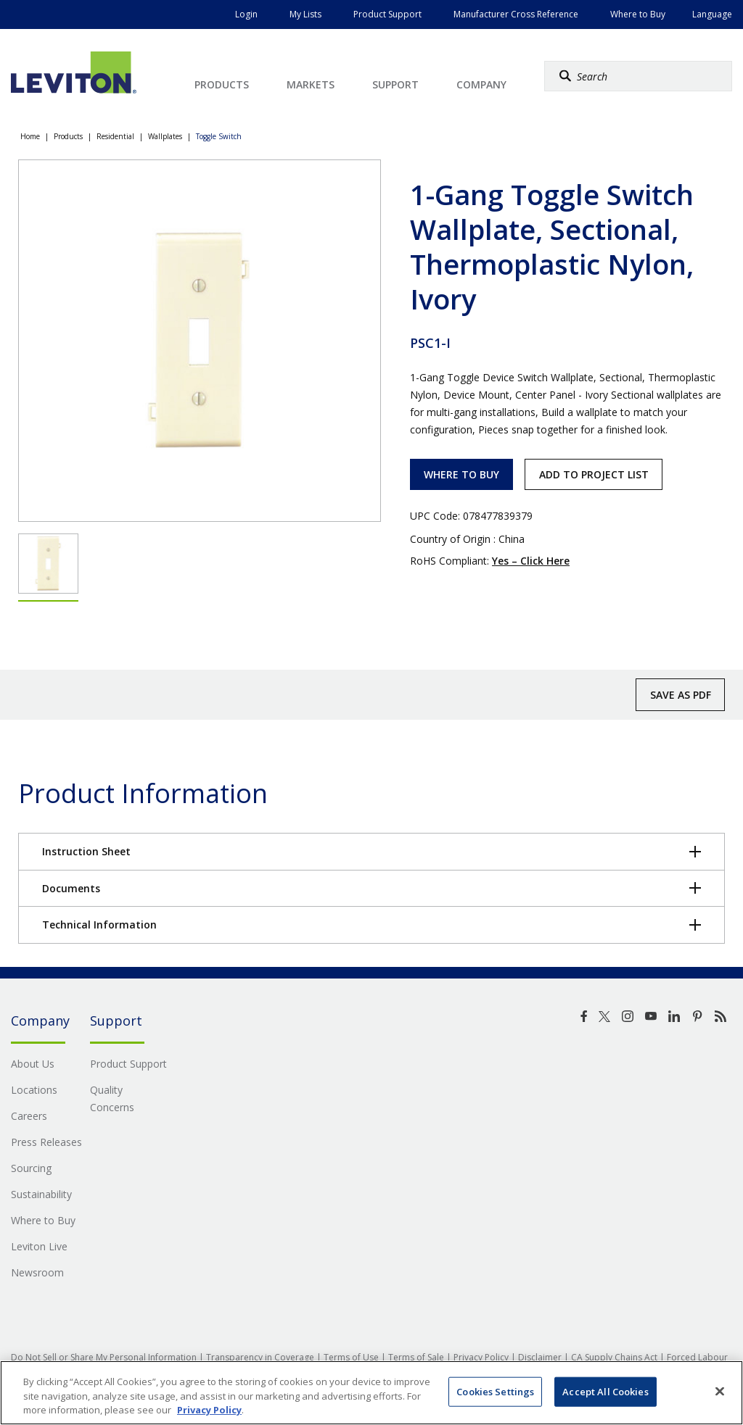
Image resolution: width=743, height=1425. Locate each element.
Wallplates (165, 136)
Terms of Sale (416, 1357)
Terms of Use (351, 1357)
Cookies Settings (495, 1390)
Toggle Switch (219, 136)
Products (68, 136)
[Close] (720, 1391)
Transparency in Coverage (260, 1357)
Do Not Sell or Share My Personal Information (104, 1357)
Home (30, 136)
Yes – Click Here (531, 561)
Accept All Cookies (605, 1390)
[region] (371, 1392)
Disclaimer (540, 1357)
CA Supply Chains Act (614, 1357)
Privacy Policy (481, 1357)
